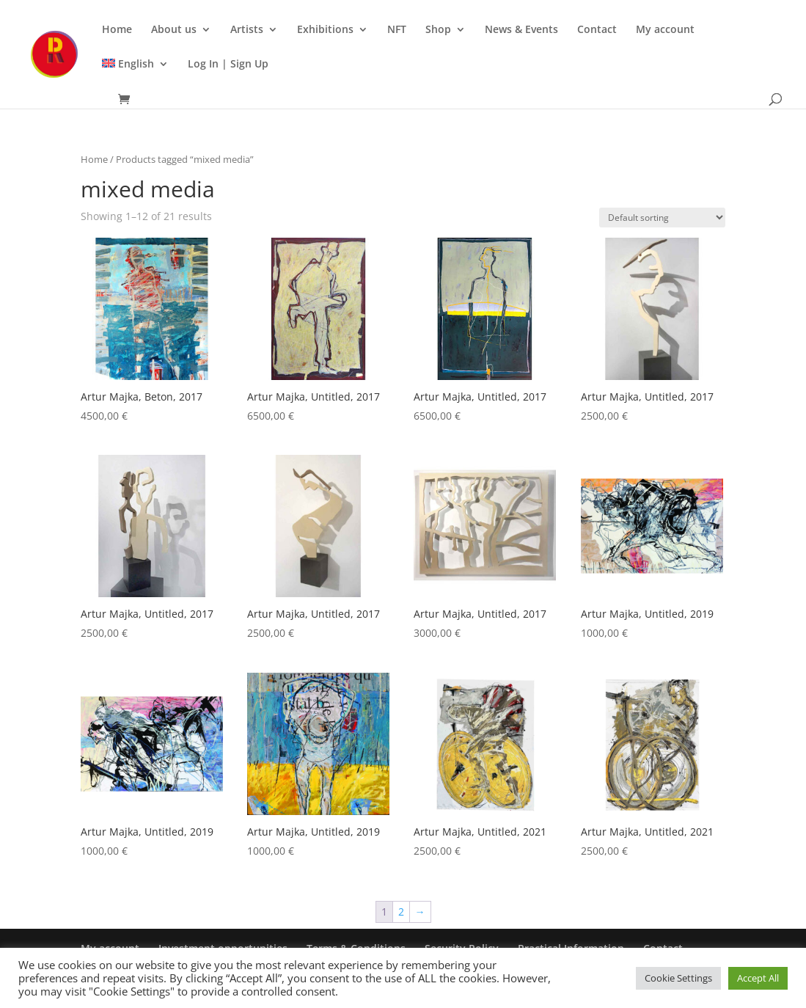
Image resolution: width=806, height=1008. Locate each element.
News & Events (521, 30)
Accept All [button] (758, 978)
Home (117, 30)
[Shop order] (662, 217)
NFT (396, 30)
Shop (438, 30)
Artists (246, 30)
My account (665, 30)
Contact (597, 30)
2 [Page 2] (401, 911)
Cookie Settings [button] (678, 978)
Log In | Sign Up (228, 64)
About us (174, 30)
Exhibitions (325, 30)
